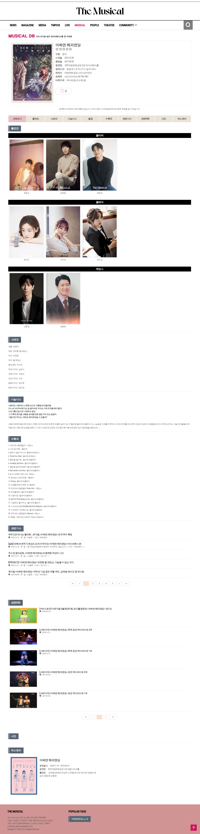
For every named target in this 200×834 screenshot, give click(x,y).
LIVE (67, 25)
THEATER (109, 25)
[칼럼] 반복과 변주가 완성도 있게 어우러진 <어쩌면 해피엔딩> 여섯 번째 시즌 (44, 543)
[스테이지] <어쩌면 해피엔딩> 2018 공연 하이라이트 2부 (65, 629)
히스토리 (182, 118)
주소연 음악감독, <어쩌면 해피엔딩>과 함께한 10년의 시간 (36, 553)
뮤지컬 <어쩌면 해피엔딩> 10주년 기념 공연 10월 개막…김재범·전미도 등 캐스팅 (46, 571)
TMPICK (55, 25)
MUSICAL (80, 25)
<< (72, 583)
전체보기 (17, 118)
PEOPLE (94, 25)
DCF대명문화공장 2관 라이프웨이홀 (82, 65)
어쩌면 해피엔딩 (49, 760)
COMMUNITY (128, 25)
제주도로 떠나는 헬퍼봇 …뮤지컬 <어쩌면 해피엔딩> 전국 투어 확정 (40, 534)
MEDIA (42, 25)
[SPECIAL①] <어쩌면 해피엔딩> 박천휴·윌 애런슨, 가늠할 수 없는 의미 (41, 562)
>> (126, 583)
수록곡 (108, 118)
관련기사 (127, 118)
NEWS (13, 25)
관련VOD (145, 118)
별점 (90, 118)
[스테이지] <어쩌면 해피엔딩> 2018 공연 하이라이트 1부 (65, 651)
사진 (163, 118)
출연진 (35, 118)
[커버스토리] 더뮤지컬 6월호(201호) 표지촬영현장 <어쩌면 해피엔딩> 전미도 (75, 608)
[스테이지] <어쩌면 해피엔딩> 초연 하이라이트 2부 (63, 672)
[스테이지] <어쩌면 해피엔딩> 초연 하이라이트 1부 (63, 693)
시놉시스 (72, 118)
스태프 (54, 118)
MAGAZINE (27, 25)
